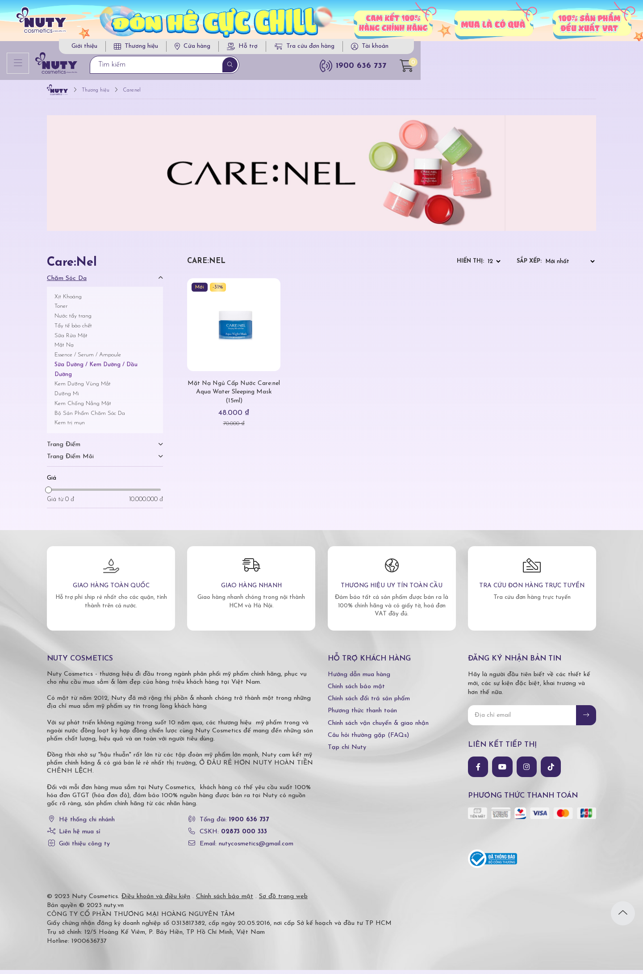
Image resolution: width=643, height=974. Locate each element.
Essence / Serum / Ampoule (87, 359)
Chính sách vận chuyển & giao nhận (378, 726)
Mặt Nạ (64, 349)
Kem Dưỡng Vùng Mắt (82, 388)
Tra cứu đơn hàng (487, 49)
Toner (60, 310)
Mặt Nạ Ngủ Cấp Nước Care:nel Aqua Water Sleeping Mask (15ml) (233, 396)
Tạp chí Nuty (347, 751)
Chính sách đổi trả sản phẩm (369, 702)
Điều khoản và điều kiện (155, 900)
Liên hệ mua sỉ (79, 835)
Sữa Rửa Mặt (71, 339)
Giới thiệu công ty (84, 847)
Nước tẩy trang (73, 320)
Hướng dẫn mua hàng (359, 678)
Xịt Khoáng (68, 300)
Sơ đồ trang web (283, 900)
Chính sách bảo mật (356, 690)
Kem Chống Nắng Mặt (82, 407)
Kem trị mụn (69, 427)
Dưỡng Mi (66, 398)
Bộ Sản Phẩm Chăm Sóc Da (89, 417)
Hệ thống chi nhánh (87, 823)
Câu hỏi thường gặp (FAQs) (368, 739)
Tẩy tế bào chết (73, 329)
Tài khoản (557, 49)
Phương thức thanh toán (362, 714)
